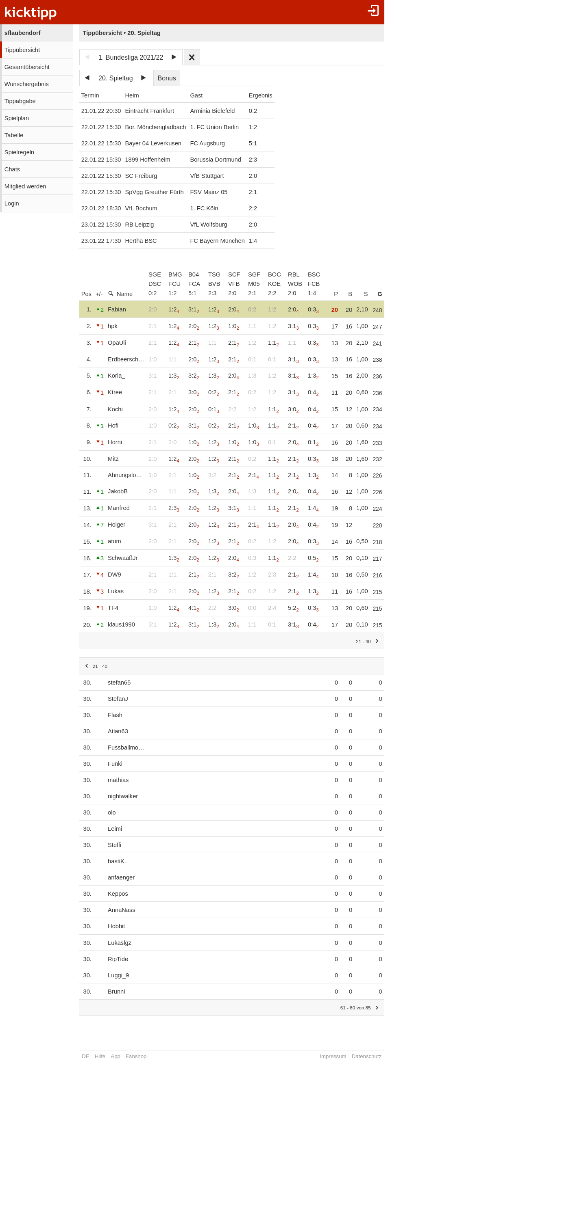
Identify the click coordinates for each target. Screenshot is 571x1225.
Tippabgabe (20, 101)
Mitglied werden (25, 186)
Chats (12, 169)
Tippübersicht (22, 50)
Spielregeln (19, 152)
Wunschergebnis (26, 84)
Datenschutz (375, 1056)
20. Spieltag (115, 78)
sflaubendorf (22, 33)
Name (120, 293)
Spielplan (16, 118)
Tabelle (13, 135)
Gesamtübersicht (27, 67)
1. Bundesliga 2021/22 (130, 57)
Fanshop (136, 1056)
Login (11, 203)
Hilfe (100, 1056)
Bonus (166, 78)
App (115, 1056)
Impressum (341, 1056)
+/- (99, 294)
